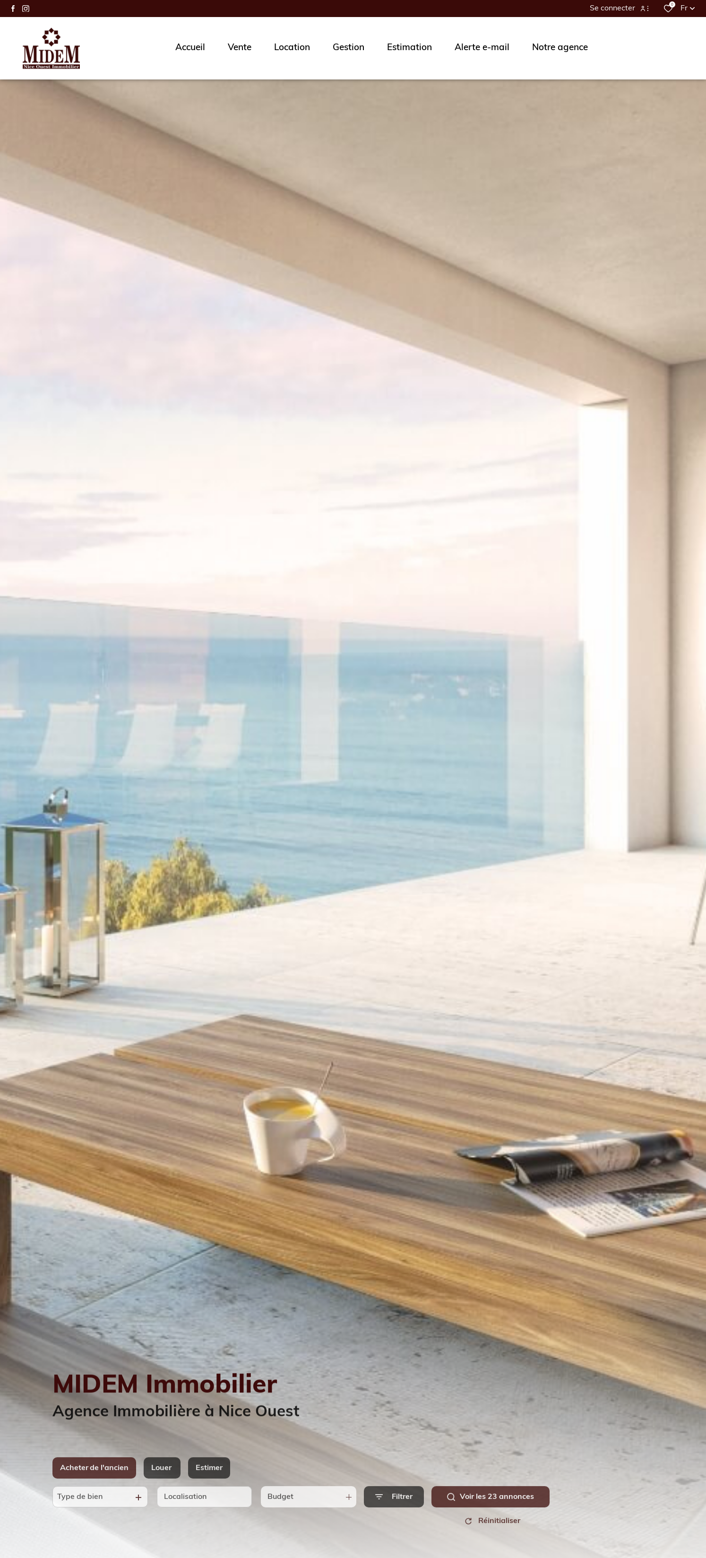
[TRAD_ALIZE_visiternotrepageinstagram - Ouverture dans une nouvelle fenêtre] (25, 8)
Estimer (209, 1484)
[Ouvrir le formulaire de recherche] (394, 1512)
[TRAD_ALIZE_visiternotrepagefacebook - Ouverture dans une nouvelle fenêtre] (13, 8)
